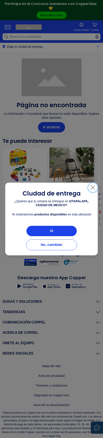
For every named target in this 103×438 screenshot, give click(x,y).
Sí (51, 230)
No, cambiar (51, 244)
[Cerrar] (93, 187)
